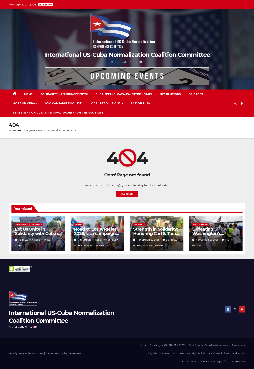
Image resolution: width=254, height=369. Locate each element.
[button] (235, 103)
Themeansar (74, 353)
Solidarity (36, 224)
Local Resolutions (105, 103)
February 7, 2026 (30, 240)
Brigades (196, 94)
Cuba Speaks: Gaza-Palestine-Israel (124, 94)
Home (28, 94)
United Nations (200, 224)
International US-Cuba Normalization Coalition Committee (127, 54)
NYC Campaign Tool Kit (63, 103)
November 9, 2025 (149, 240)
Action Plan (140, 103)
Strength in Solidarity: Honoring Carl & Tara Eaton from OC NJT (155, 233)
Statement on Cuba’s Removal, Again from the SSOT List (58, 112)
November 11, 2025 (90, 240)
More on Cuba (24, 103)
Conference (22, 224)
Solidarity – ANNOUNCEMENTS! (64, 94)
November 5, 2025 (208, 240)
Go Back (127, 194)
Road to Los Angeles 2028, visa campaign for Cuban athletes (95, 233)
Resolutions (170, 94)
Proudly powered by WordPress (26, 353)
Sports (78, 224)
